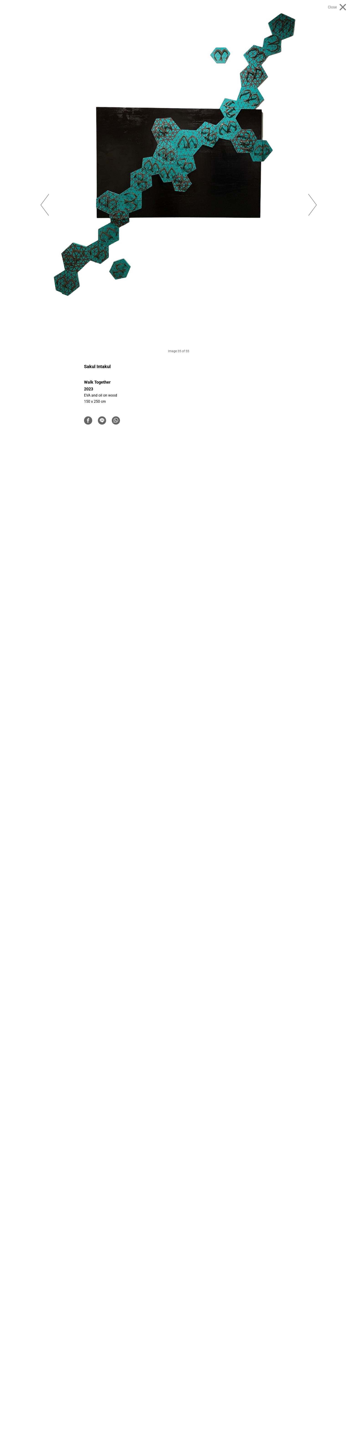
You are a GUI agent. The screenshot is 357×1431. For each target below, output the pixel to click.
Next (313, 205)
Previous (44, 205)
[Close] (337, 7)
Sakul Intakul (97, 366)
